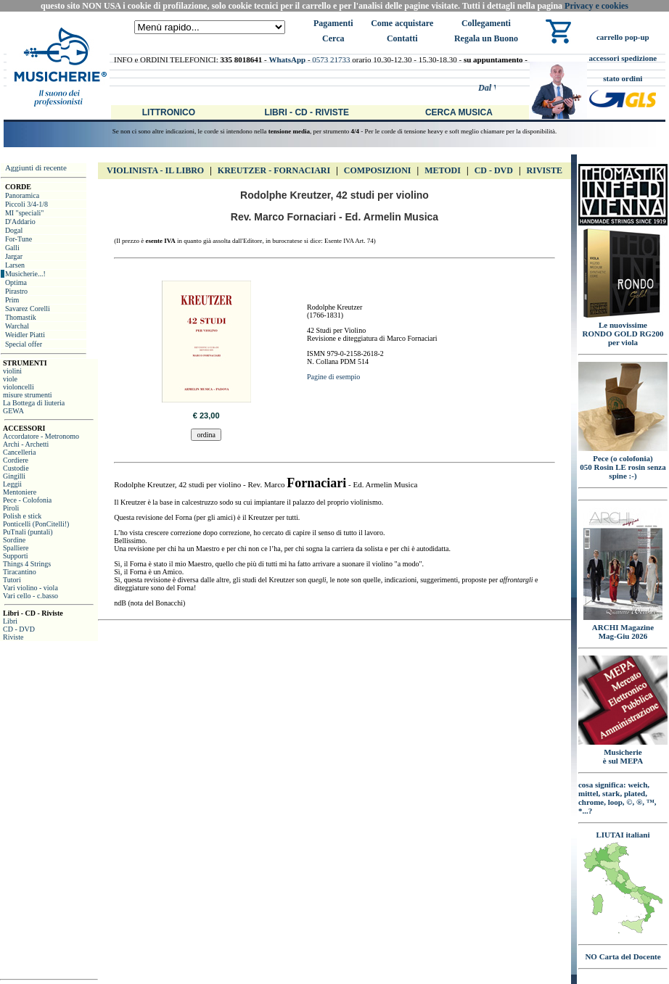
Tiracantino (19, 572)
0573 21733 (331, 59)
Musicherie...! (25, 274)
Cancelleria (19, 452)
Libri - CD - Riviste (306, 112)
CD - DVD (19, 629)
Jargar (13, 256)
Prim (12, 300)
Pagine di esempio (333, 377)
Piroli (11, 508)
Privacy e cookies (596, 6)
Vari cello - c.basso (30, 596)
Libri (10, 621)
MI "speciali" (24, 213)
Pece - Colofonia (27, 500)
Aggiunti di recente (36, 167)
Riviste (13, 637)
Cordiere (15, 460)
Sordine (14, 540)
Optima (16, 282)
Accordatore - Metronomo (41, 436)
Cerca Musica (459, 112)
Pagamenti (333, 23)
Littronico (168, 112)
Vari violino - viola (30, 588)
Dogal (13, 230)
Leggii (12, 484)
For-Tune (18, 239)
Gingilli (14, 476)
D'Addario (20, 222)
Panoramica (22, 195)
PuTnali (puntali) (28, 532)
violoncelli (18, 387)
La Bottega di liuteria (34, 403)
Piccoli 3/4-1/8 (26, 204)
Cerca (333, 38)
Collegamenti (486, 23)
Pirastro (16, 291)
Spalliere (16, 548)
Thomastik (20, 317)
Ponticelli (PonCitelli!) (36, 524)
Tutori (12, 580)
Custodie (16, 468)
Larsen (15, 265)
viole (10, 379)
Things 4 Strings (27, 564)
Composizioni (377, 170)
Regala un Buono (486, 38)
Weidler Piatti (25, 335)
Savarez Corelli (27, 309)
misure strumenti (27, 395)
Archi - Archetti (26, 444)
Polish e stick (22, 516)
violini (12, 371)
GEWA (13, 411)
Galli (12, 248)
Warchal (17, 326)
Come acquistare (402, 23)
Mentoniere (19, 492)
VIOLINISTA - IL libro (155, 170)
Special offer (23, 344)
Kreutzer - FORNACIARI (274, 170)
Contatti (402, 38)
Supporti (15, 556)
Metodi (442, 170)
